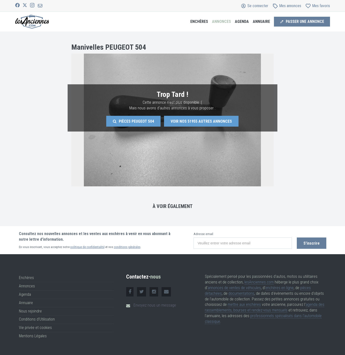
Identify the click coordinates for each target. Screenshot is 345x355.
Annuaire (261, 21)
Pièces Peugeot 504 (133, 121)
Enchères (199, 21)
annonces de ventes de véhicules (234, 287)
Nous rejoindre (30, 311)
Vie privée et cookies (35, 327)
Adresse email (203, 234)
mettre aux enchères (244, 304)
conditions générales (127, 247)
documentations (241, 293)
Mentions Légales (33, 336)
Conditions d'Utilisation (37, 319)
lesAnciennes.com (259, 282)
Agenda (242, 21)
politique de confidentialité (87, 247)
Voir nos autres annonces (201, 121)
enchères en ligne (279, 287)
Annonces (221, 21)
